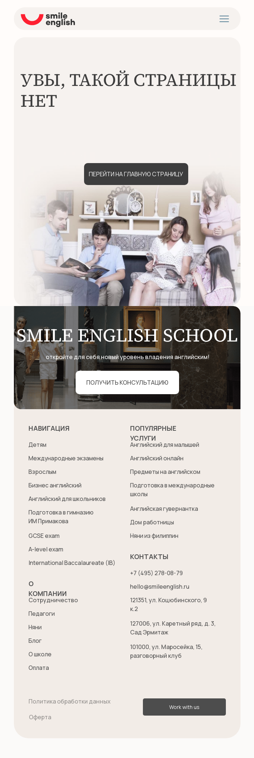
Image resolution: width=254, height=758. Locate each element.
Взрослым (43, 472)
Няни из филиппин (155, 536)
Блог (35, 641)
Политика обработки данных (70, 701)
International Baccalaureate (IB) (73, 563)
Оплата (39, 668)
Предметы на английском (166, 472)
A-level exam (46, 549)
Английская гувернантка (165, 509)
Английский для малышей (166, 445)
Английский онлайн (157, 458)
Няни (36, 627)
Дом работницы (152, 522)
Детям (38, 445)
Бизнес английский (56, 485)
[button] (127, 382)
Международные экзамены (68, 458)
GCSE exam (45, 536)
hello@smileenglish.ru (160, 586)
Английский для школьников (69, 499)
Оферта (40, 717)
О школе (41, 654)
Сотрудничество (53, 600)
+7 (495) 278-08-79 (156, 573)
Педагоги (42, 614)
